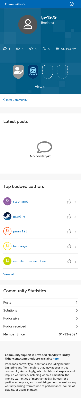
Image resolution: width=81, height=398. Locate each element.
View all (40, 86)
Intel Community (16, 99)
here (56, 358)
